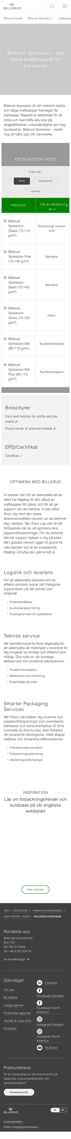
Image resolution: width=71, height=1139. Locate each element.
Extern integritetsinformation (21, 1127)
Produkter (20, 910)
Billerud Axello (13, 18)
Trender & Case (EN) (17, 1020)
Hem (6, 910)
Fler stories (35, 889)
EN (63, 1110)
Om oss (9, 989)
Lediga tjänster (14, 1005)
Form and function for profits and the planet (31, 418)
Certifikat (12, 456)
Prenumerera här (19, 1092)
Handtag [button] (35, 191)
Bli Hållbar (11, 997)
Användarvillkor (13, 1121)
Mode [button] (22, 180)
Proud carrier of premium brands (28, 428)
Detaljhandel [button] (45, 180)
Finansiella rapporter (17, 1013)
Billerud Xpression (40, 18)
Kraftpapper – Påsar (17, 916)
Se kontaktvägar (15, 959)
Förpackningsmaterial (47, 910)
